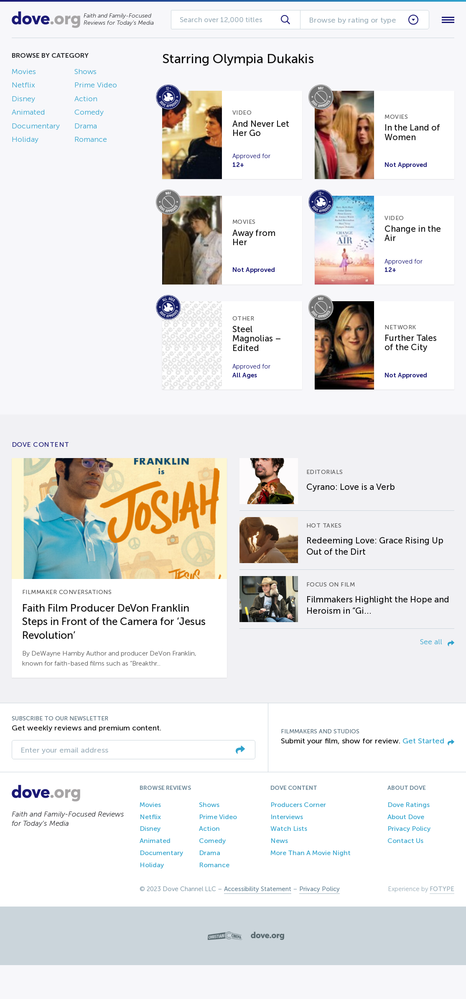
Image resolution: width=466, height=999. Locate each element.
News (279, 874)
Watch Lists (288, 862)
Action (85, 100)
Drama (85, 127)
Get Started (428, 775)
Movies (24, 73)
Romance (90, 141)
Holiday (25, 141)
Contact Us (405, 874)
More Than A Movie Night (310, 886)
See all (437, 675)
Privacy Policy (408, 862)
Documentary (36, 127)
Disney (23, 100)
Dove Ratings (408, 838)
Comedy (89, 114)
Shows (85, 73)
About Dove (405, 850)
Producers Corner (298, 838)
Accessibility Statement (257, 923)
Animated (28, 114)
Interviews (286, 850)
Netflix (23, 87)
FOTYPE (442, 923)
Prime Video (95, 87)
